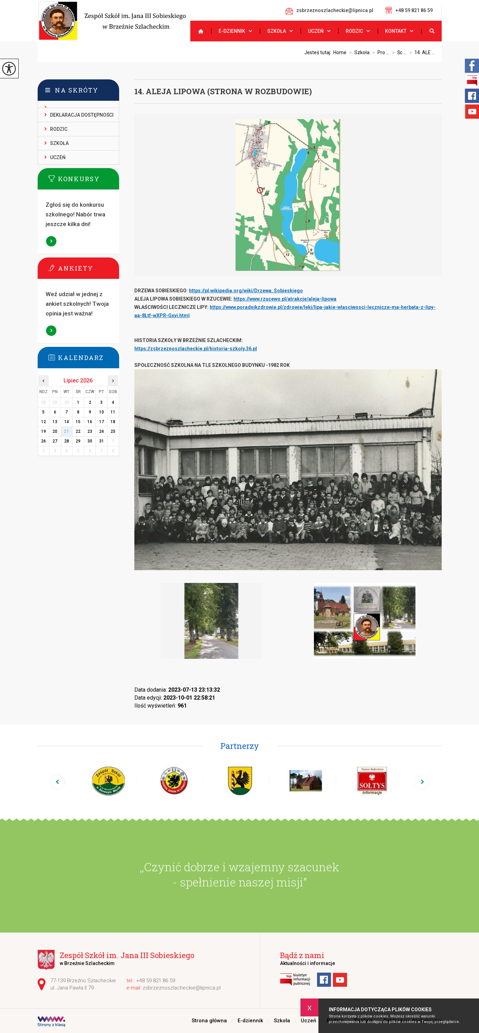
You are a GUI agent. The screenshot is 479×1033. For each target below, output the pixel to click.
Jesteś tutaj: (318, 52)
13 (54, 421)
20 (54, 431)
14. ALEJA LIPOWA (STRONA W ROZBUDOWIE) (223, 91)
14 (66, 421)
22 (78, 431)
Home (339, 52)
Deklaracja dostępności (82, 115)
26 (43, 441)
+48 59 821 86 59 (409, 10)
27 (54, 441)
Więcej (51, 241)
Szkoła (276, 31)
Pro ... (379, 52)
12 (43, 421)
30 (89, 441)
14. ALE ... (420, 52)
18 (113, 421)
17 (101, 421)
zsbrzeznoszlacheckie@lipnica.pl (329, 11)
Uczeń (316, 31)
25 (113, 431)
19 (43, 431)
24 (101, 431)
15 (78, 421)
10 (101, 412)
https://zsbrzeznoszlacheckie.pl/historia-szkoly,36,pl (195, 348)
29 (78, 441)
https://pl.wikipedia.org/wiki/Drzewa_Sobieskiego (246, 290)
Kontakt (395, 31)
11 (113, 412)
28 (66, 441)
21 (66, 431)
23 (89, 431)
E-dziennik (232, 31)
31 (101, 441)
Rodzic (354, 31)
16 (89, 421)
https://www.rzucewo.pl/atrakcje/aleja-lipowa (284, 299)
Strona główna (197, 31)
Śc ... (397, 52)
